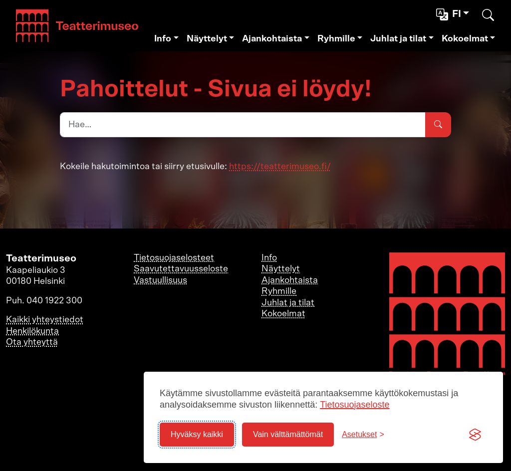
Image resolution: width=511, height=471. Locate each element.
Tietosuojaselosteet (174, 257)
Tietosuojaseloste (354, 405)
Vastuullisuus (160, 280)
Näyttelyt (207, 38)
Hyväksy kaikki (197, 434)
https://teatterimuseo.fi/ (280, 166)
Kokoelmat (465, 38)
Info (162, 38)
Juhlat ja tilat (398, 38)
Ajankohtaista (272, 38)
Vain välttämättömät (288, 434)
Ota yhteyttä (32, 342)
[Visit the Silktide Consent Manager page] (475, 435)
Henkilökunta (32, 331)
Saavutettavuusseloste (181, 268)
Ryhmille (336, 38)
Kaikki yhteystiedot (44, 319)
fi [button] (449, 14)
